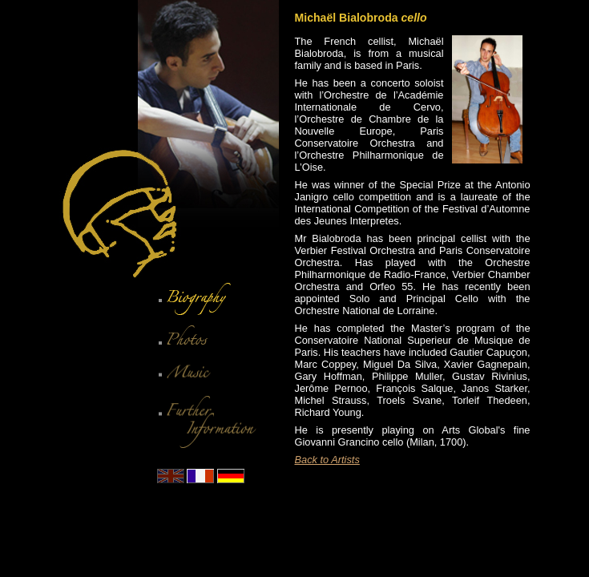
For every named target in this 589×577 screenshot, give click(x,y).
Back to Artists (327, 460)
